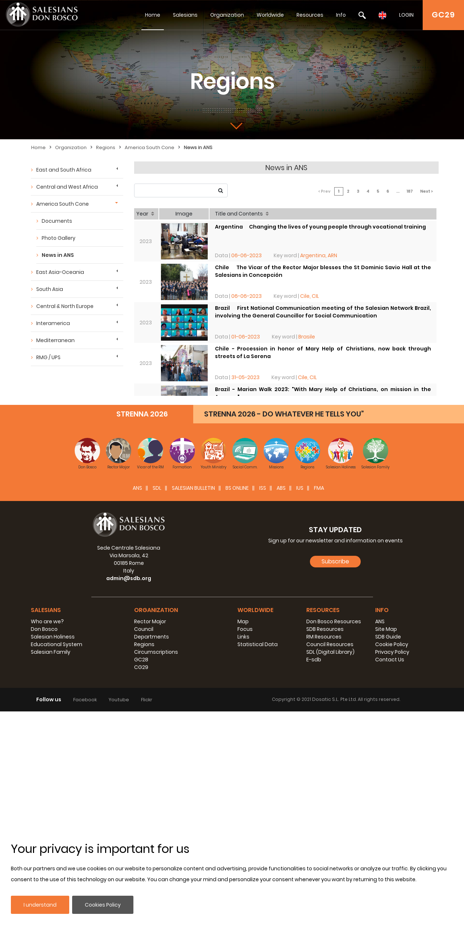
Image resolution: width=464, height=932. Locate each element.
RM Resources (323, 636)
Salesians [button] (46, 610)
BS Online (237, 488)
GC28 (141, 659)
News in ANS (198, 147)
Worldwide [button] (255, 610)
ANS (137, 488)
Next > (426, 191)
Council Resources (329, 644)
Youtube (119, 699)
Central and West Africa (67, 186)
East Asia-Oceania (60, 272)
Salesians (185, 15)
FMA (319, 488)
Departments (151, 636)
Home (152, 15)
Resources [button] (323, 610)
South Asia (49, 289)
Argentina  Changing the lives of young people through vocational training (320, 226)
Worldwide (270, 15)
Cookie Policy (391, 644)
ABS (281, 488)
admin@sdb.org (128, 578)
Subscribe (335, 561)
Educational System (56, 644)
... (397, 191)
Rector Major (150, 621)
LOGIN (406, 15)
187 (410, 191)
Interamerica (53, 323)
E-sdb (313, 659)
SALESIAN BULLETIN (193, 488)
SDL (157, 488)
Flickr (146, 699)
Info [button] (382, 610)
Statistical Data (257, 644)
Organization (227, 15)
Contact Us (389, 659)
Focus (245, 629)
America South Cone (149, 147)
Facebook (85, 699)
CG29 (141, 667)
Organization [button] (156, 610)
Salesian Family (50, 652)
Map (243, 621)
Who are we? (47, 621)
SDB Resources (325, 629)
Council (143, 629)
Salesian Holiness (53, 636)
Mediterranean (55, 340)
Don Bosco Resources (333, 621)
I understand (40, 904)
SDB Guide (388, 636)
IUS (299, 488)
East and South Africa (63, 169)
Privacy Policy (392, 652)
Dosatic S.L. (326, 699)
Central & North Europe (65, 306)
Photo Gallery (58, 238)
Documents (57, 221)
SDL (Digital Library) (330, 652)
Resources (310, 15)
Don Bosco (44, 629)
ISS (262, 488)
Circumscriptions (156, 652)
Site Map (386, 629)
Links (243, 636)
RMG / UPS (48, 357)
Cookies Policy (103, 904)
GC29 (443, 14)
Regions (105, 147)
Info (341, 15)
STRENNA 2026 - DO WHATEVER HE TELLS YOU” (284, 414)
